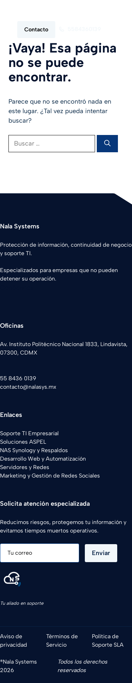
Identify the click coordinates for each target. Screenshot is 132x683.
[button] (112, 10)
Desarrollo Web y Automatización (43, 458)
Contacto (36, 29)
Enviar (101, 553)
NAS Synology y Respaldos (34, 450)
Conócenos (17, 287)
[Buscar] (107, 143)
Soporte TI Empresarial (29, 433)
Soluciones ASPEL (23, 441)
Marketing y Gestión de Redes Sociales (50, 475)
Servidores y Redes (24, 467)
